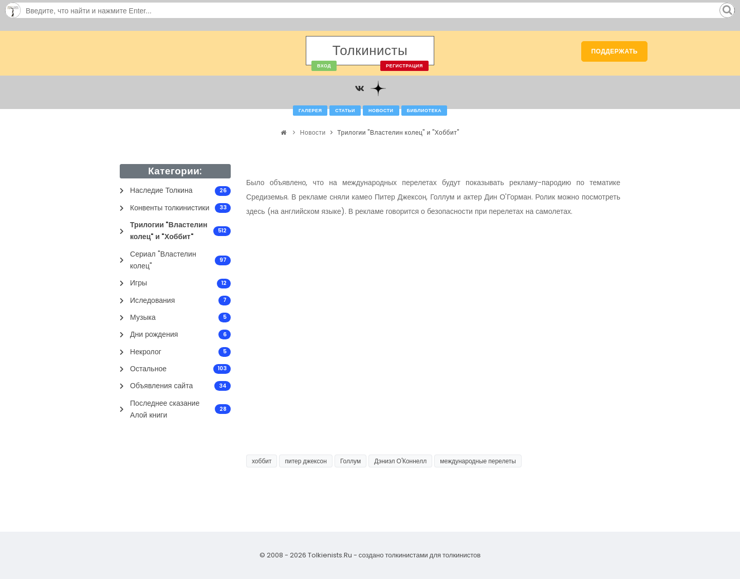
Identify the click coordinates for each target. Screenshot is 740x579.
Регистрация (404, 66)
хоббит (261, 461)
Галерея (310, 110)
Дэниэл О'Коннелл (400, 461)
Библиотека (424, 110)
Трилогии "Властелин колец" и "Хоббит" (398, 132)
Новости (381, 110)
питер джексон (305, 461)
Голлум (350, 461)
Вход (324, 66)
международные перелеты (478, 461)
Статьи (345, 110)
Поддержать (614, 51)
